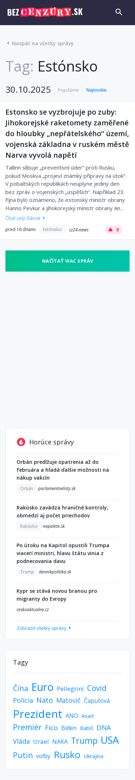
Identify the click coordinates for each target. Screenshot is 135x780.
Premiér (27, 727)
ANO (72, 716)
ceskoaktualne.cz (33, 609)
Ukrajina (93, 756)
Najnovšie (96, 90)
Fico (51, 727)
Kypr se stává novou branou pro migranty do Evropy (57, 594)
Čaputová (97, 701)
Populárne (68, 90)
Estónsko (52, 229)
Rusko (67, 754)
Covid (97, 688)
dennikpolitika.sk (55, 572)
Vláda (21, 741)
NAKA (60, 742)
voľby (43, 756)
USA (110, 740)
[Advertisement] (67, 349)
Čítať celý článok (25, 218)
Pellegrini (70, 688)
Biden (69, 728)
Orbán (26, 488)
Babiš (86, 727)
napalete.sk (54, 526)
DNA (103, 727)
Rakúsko (29, 526)
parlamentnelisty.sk (57, 488)
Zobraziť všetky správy (44, 628)
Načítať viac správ (67, 261)
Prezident (37, 713)
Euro (42, 687)
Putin (23, 755)
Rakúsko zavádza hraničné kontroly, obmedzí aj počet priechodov (62, 511)
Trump (27, 572)
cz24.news (79, 230)
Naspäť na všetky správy (39, 43)
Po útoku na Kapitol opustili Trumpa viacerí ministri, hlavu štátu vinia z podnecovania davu (63, 553)
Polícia (23, 700)
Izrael (41, 741)
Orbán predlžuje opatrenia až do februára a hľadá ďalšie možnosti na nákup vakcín (63, 469)
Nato (44, 700)
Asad (87, 715)
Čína (20, 688)
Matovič (68, 700)
